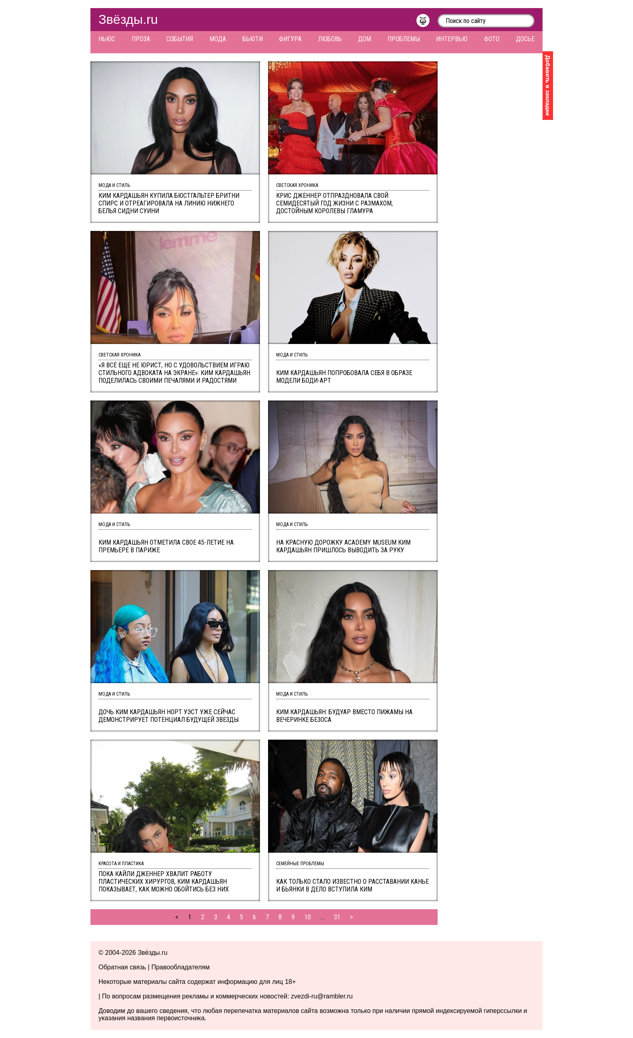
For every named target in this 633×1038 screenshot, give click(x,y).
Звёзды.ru (128, 19)
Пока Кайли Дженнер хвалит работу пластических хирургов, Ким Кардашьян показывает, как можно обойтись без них (164, 881)
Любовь (330, 39)
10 (307, 917)
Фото (491, 39)
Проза (141, 39)
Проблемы (404, 39)
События (179, 39)
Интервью (451, 39)
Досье (525, 39)
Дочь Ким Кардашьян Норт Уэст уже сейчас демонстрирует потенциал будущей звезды (169, 715)
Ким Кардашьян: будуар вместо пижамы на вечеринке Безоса (344, 715)
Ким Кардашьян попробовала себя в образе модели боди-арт (344, 376)
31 (337, 917)
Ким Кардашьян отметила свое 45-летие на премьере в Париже (166, 546)
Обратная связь (122, 967)
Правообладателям (180, 967)
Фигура (290, 39)
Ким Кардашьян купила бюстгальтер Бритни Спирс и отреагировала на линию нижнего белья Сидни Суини (169, 203)
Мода (218, 39)
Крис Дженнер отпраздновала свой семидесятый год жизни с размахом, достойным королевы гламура (334, 203)
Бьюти (253, 39)
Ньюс (107, 39)
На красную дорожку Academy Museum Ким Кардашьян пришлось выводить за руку (343, 546)
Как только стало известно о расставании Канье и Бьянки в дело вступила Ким (352, 885)
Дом (364, 39)
